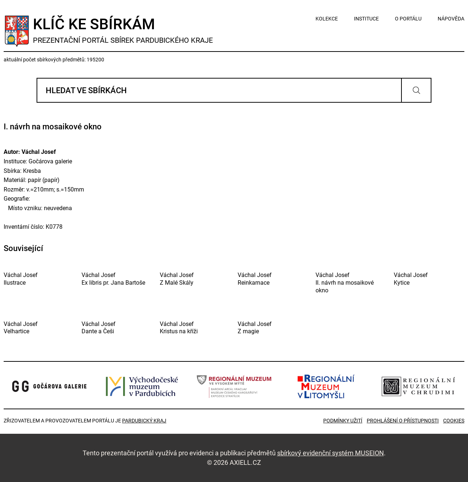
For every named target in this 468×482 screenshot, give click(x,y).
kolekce (327, 19)
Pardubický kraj (144, 421)
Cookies (453, 421)
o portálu (408, 19)
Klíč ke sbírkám (123, 30)
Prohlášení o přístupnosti (403, 421)
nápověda (451, 19)
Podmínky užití (342, 421)
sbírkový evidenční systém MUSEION (330, 453)
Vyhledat (416, 90)
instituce (366, 19)
